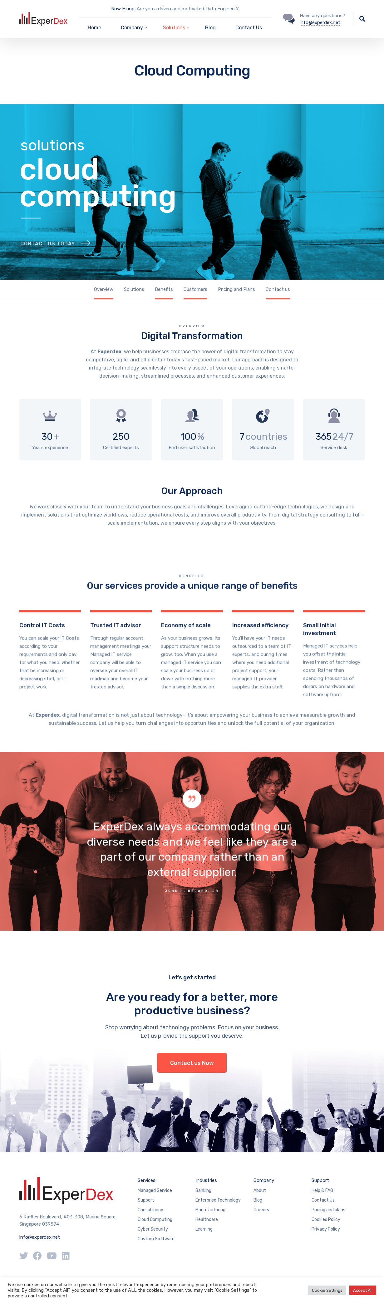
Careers (261, 1209)
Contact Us (248, 28)
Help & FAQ (322, 1190)
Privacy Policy (326, 1229)
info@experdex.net (320, 22)
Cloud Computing (155, 1219)
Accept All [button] (362, 1290)
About (260, 1190)
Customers (195, 289)
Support (146, 1200)
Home (94, 28)
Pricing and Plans (236, 289)
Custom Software (156, 1239)
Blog (210, 28)
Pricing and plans (328, 1209)
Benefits (164, 289)
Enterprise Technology (218, 1200)
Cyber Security (153, 1229)
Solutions (134, 289)
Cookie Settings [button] (327, 1290)
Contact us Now (192, 1063)
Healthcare (206, 1219)
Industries (206, 1180)
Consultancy (150, 1209)
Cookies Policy (326, 1219)
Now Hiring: (123, 9)
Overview (103, 289)
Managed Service (155, 1190)
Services (146, 1180)
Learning (204, 1229)
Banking (203, 1190)
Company (264, 1180)
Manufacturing (210, 1209)
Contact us (278, 289)
